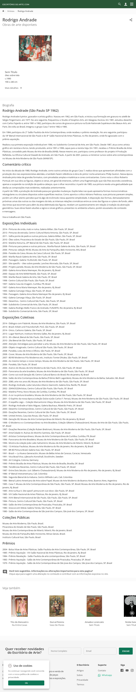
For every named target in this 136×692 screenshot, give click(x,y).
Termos (80, 684)
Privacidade (82, 679)
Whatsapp (105, 675)
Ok (26, 682)
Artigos (80, 670)
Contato (102, 670)
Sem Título (11, 72)
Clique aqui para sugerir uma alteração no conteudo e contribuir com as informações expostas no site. (58, 572)
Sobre (80, 675)
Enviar (125, 651)
